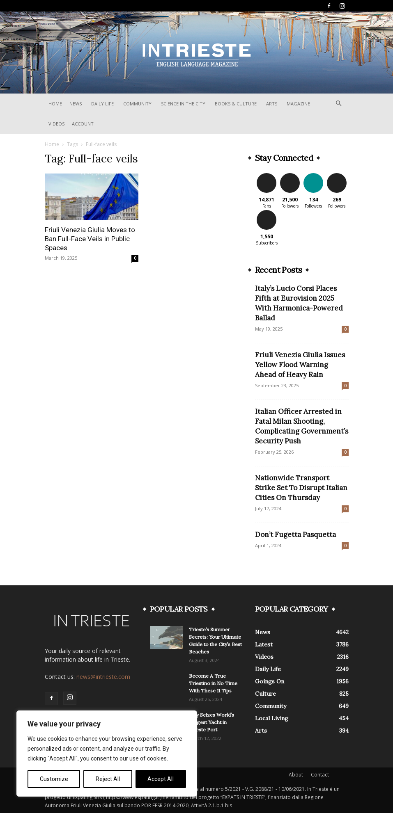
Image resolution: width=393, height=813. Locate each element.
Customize (54, 779)
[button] (339, 103)
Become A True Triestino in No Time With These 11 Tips (213, 683)
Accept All (160, 779)
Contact (320, 774)
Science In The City (183, 103)
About (296, 774)
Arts (271, 103)
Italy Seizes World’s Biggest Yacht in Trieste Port (211, 722)
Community (137, 103)
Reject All (108, 779)
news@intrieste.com (103, 677)
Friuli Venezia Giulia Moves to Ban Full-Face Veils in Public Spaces (90, 239)
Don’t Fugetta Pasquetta (295, 534)
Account (83, 124)
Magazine (298, 103)
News (75, 103)
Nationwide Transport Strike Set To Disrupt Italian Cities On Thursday (301, 487)
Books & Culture (236, 103)
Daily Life (102, 103)
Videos (56, 124)
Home (55, 103)
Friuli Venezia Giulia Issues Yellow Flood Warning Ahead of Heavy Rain (300, 364)
